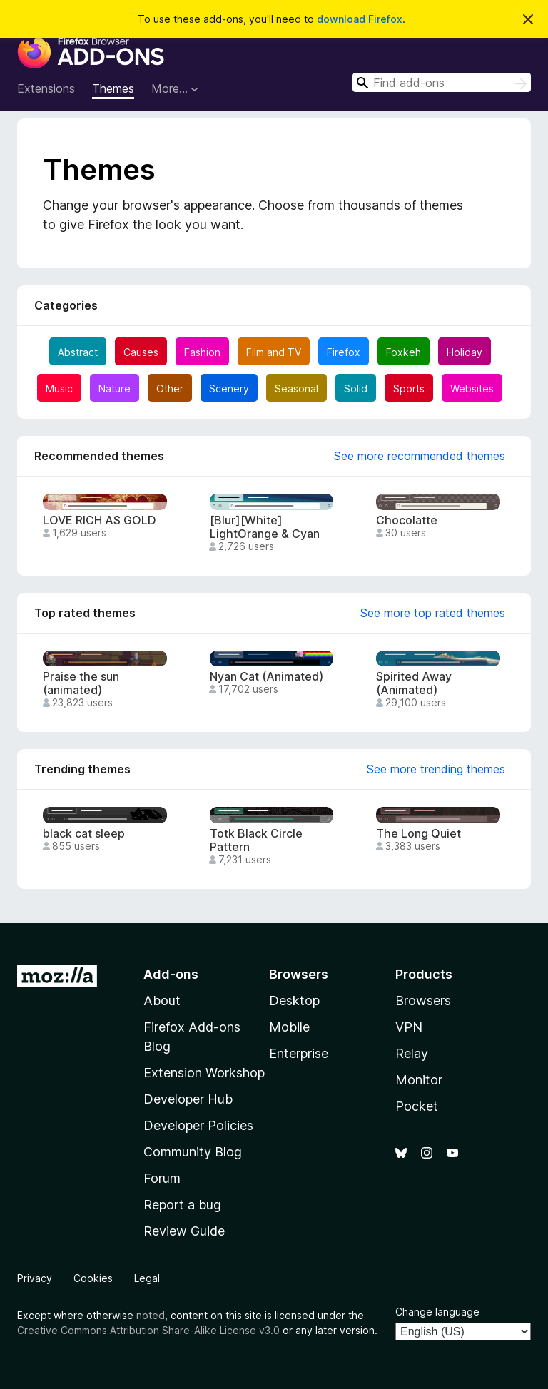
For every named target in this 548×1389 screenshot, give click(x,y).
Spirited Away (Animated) (414, 683)
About (162, 1000)
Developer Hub (188, 1099)
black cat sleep (84, 833)
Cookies (93, 1278)
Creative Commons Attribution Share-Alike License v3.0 (148, 1330)
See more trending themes (436, 769)
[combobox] (441, 82)
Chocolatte (406, 520)
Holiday (464, 352)
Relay (411, 1053)
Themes (113, 88)
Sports (409, 388)
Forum (162, 1178)
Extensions (46, 88)
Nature (114, 388)
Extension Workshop (204, 1072)
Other (169, 388)
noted (150, 1315)
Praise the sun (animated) (81, 683)
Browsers (423, 1000)
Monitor (418, 1079)
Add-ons (170, 974)
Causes (140, 352)
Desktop (294, 1000)
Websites (472, 388)
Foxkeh (403, 352)
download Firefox (359, 19)
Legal (147, 1278)
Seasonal (296, 388)
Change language (437, 1312)
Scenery (229, 388)
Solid (355, 388)
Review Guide (184, 1230)
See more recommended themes (419, 456)
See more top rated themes (432, 613)
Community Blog (192, 1151)
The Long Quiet (418, 833)
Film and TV (273, 352)
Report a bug (182, 1204)
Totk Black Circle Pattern (256, 840)
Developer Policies (198, 1125)
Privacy (34, 1278)
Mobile (289, 1026)
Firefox (343, 352)
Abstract (78, 352)
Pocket (416, 1106)
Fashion (202, 352)
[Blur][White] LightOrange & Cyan (265, 527)
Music (59, 388)
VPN (408, 1026)
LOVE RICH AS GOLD (99, 520)
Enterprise (298, 1053)
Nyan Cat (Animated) (266, 676)
